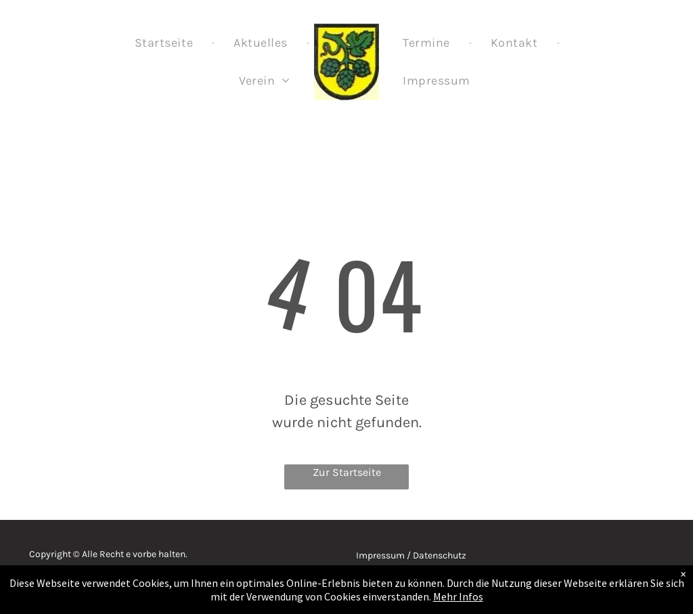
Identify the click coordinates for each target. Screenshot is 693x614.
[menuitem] (165, 42)
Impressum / (383, 555)
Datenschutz (439, 555)
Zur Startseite (347, 472)
